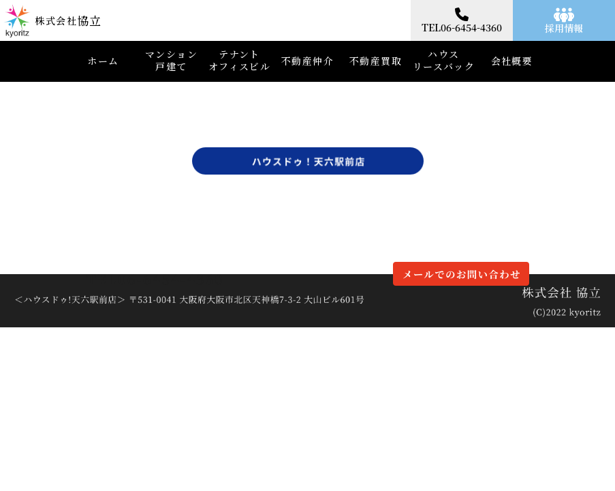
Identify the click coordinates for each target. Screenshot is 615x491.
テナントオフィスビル (239, 60)
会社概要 (512, 61)
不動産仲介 (307, 61)
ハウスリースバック (444, 60)
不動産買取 (375, 61)
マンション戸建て (171, 60)
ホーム (103, 61)
